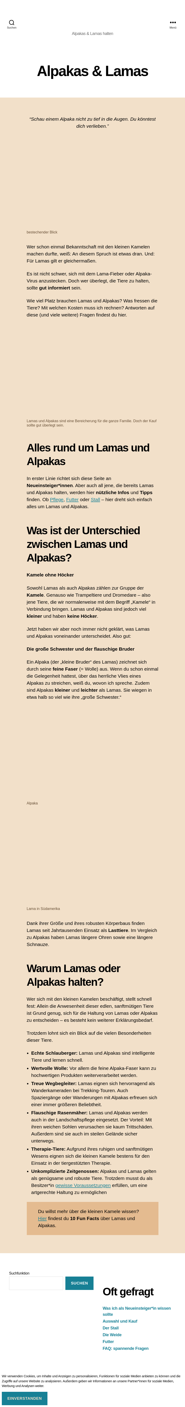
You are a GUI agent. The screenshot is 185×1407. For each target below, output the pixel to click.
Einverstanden (24, 1398)
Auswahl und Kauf (120, 1321)
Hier (42, 1218)
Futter (72, 499)
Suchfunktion (19, 1273)
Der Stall (111, 1328)
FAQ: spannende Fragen (125, 1348)
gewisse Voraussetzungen (83, 1185)
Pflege (57, 499)
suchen (79, 1283)
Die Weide (112, 1335)
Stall (95, 499)
